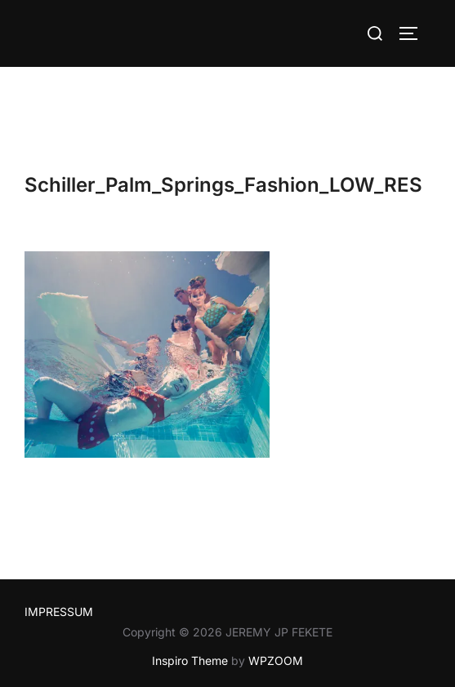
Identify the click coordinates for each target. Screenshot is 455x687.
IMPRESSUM (59, 611)
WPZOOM (275, 660)
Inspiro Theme (190, 660)
